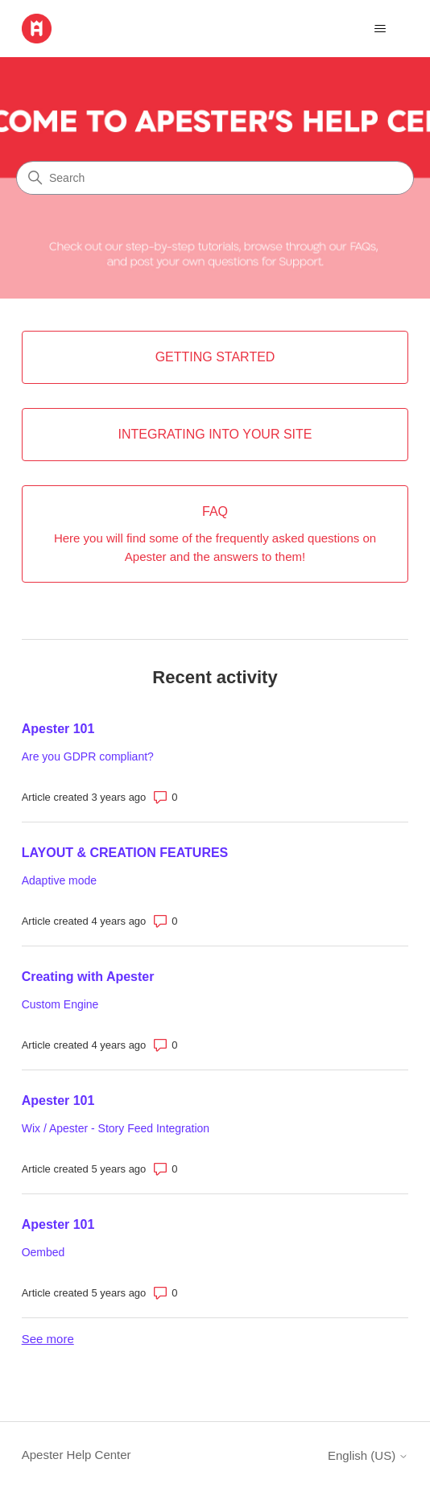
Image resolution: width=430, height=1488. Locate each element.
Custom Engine (60, 1004)
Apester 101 (58, 729)
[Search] (215, 178)
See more (48, 1339)
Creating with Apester (88, 976)
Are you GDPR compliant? (88, 756)
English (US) (368, 1455)
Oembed (43, 1252)
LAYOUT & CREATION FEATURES (125, 852)
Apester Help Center (76, 1454)
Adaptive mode (59, 880)
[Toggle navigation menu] (379, 29)
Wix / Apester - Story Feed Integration (115, 1128)
